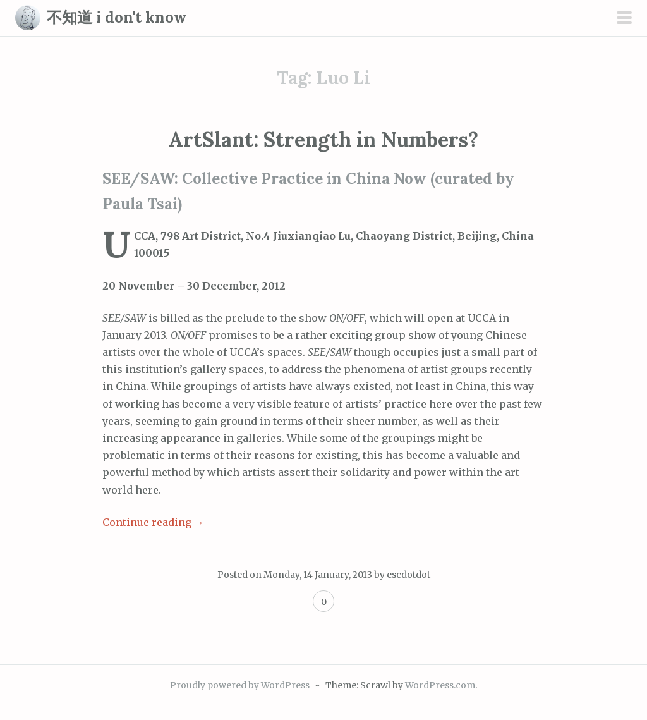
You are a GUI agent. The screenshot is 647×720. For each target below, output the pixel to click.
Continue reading (153, 522)
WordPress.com (440, 685)
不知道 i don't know (117, 17)
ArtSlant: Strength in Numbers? (323, 139)
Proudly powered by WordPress (240, 685)
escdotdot (408, 574)
